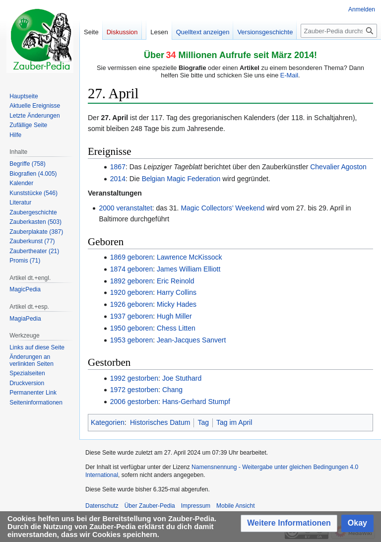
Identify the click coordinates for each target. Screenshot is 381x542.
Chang (172, 390)
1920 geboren (131, 292)
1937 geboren (131, 316)
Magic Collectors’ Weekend (222, 208)
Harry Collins (176, 292)
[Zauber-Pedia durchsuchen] (339, 31)
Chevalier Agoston (338, 167)
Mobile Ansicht (235, 505)
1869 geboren (131, 257)
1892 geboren (131, 281)
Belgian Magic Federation (181, 179)
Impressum (195, 505)
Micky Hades (176, 304)
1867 (118, 167)
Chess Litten (176, 328)
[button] (289, 523)
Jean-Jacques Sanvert (191, 340)
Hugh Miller (174, 316)
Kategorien (108, 422)
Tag (203, 422)
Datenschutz (102, 505)
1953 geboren (131, 340)
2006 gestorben (134, 402)
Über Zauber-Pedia (150, 505)
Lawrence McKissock (189, 257)
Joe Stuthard (181, 378)
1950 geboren (131, 328)
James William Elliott (188, 269)
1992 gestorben (134, 378)
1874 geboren (131, 269)
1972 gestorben (134, 390)
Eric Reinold (175, 281)
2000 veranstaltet (125, 208)
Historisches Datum (160, 422)
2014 (118, 179)
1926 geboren (131, 304)
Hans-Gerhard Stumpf (196, 402)
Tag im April (234, 422)
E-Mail (289, 75)
